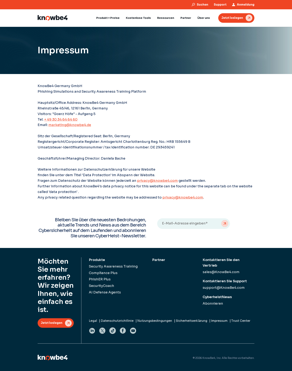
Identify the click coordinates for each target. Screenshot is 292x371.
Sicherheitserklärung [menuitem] (191, 321)
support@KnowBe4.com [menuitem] (224, 288)
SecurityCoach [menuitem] (101, 286)
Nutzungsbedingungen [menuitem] (154, 321)
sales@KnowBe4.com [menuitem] (221, 272)
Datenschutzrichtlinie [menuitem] (117, 321)
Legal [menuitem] (93, 321)
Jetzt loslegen (232, 18)
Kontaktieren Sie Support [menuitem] (225, 281)
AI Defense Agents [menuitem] (105, 292)
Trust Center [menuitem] (240, 321)
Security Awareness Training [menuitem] (113, 266)
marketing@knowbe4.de (69, 125)
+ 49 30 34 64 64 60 (60, 119)
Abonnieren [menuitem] (213, 303)
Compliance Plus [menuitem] (103, 273)
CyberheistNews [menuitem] (217, 297)
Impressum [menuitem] (219, 321)
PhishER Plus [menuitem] (100, 279)
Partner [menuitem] (158, 260)
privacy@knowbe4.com (157, 181)
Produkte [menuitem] (97, 260)
